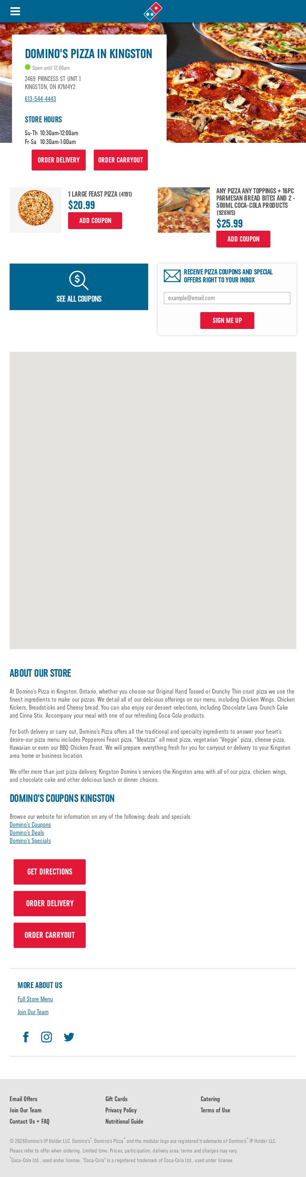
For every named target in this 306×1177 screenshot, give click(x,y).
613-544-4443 (40, 99)
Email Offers (23, 1099)
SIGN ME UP (227, 320)
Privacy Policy (121, 1110)
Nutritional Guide (124, 1121)
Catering (210, 1099)
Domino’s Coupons (30, 824)
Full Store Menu (35, 999)
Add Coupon (95, 220)
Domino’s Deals (27, 832)
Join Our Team (33, 1012)
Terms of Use (215, 1110)
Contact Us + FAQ (30, 1121)
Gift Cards (116, 1099)
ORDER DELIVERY (59, 160)
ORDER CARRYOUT (120, 160)
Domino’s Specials (30, 840)
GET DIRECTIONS (49, 872)
